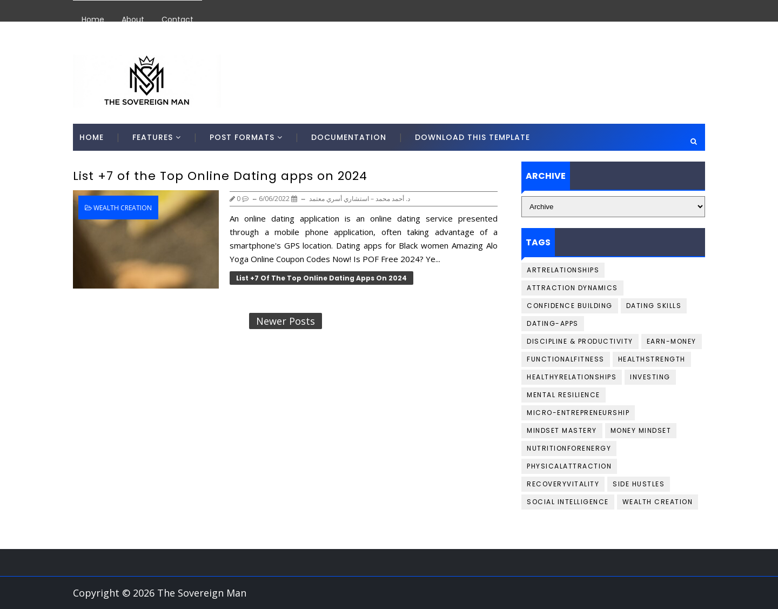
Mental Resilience (563, 394)
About (133, 19)
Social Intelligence (568, 501)
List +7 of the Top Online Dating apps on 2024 (220, 176)
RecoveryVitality (563, 483)
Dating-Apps (553, 323)
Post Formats (242, 137)
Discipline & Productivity (580, 341)
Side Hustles (639, 483)
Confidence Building (570, 305)
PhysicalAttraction (569, 466)
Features (152, 137)
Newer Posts (285, 320)
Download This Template (472, 137)
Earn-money (671, 341)
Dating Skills (654, 305)
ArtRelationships (563, 270)
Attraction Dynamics (572, 287)
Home (93, 19)
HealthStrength (652, 359)
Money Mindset (641, 430)
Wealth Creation (122, 207)
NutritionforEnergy (569, 448)
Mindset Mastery (562, 430)
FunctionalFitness (566, 359)
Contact (177, 19)
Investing (650, 377)
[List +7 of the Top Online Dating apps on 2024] (146, 239)
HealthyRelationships (571, 377)
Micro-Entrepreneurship (578, 412)
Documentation (348, 137)
